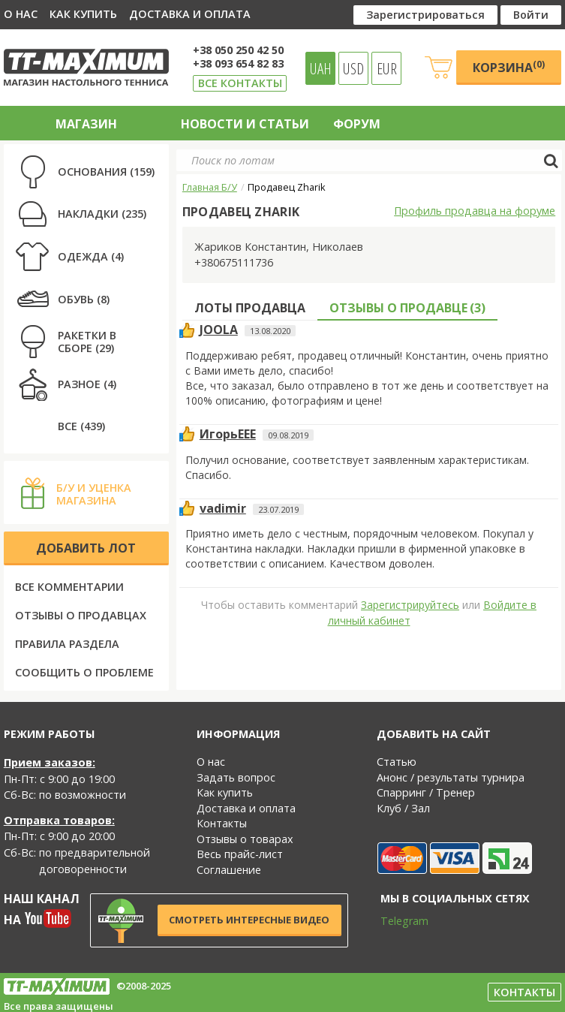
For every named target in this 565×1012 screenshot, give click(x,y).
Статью (396, 761)
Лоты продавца (249, 308)
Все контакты (240, 83)
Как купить (83, 14)
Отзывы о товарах (245, 839)
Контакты (222, 823)
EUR (387, 68)
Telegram (394, 921)
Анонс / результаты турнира (450, 777)
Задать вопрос (236, 777)
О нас (21, 14)
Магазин (86, 124)
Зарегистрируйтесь (410, 605)
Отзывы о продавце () (407, 308)
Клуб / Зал (403, 808)
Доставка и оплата (190, 14)
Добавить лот (86, 548)
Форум (356, 124)
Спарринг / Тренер (426, 792)
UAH (321, 68)
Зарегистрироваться (425, 15)
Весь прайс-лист (240, 854)
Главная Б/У (209, 187)
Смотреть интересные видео (249, 919)
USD (353, 68)
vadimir (223, 508)
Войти (530, 15)
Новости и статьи (245, 124)
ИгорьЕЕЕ (228, 434)
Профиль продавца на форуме (474, 210)
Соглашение (229, 870)
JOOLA (219, 329)
